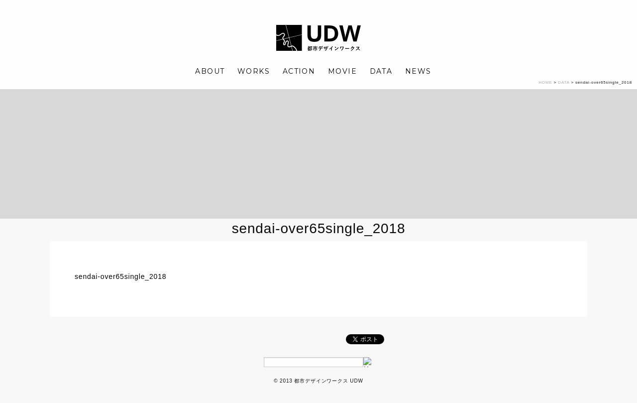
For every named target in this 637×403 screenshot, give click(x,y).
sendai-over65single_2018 (120, 276)
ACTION (299, 71)
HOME (545, 82)
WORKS (253, 71)
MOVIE (342, 71)
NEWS (418, 71)
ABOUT (209, 71)
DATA (381, 71)
